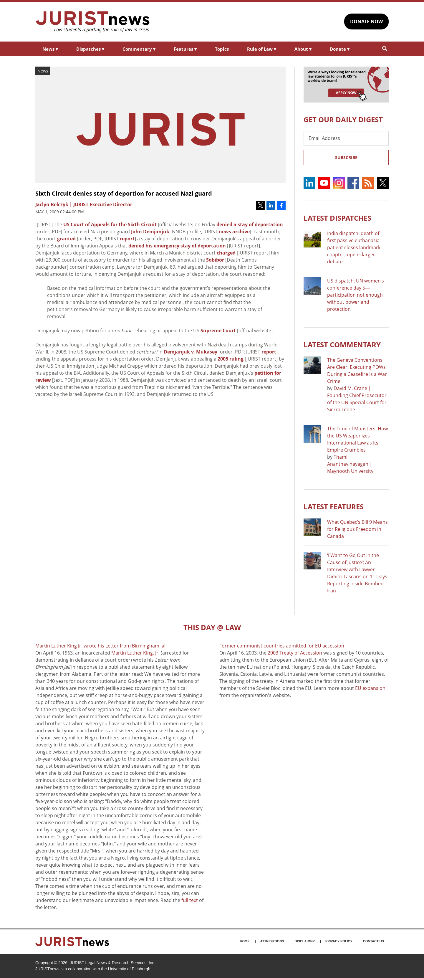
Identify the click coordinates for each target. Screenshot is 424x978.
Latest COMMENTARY (342, 344)
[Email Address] (346, 138)
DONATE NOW (366, 21)
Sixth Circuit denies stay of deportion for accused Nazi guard (123, 193)
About (303, 49)
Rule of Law (261, 49)
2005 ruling (231, 359)
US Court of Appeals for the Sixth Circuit (110, 224)
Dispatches (90, 49)
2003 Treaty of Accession (295, 653)
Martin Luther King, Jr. (135, 653)
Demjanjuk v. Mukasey (190, 351)
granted (66, 238)
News (50, 49)
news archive (234, 231)
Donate (340, 49)
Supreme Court (218, 330)
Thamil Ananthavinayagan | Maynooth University (350, 464)
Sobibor (215, 260)
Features (185, 49)
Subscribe (346, 157)
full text (189, 900)
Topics (222, 49)
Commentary (138, 49)
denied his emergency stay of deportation (177, 245)
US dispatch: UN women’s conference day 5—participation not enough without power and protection (355, 294)
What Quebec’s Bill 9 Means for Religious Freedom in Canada (357, 529)
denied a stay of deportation (249, 224)
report (127, 238)
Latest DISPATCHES (337, 218)
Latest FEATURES (334, 506)
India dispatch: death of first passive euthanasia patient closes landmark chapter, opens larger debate (353, 247)
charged (226, 253)
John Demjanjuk (150, 231)
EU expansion (370, 688)
